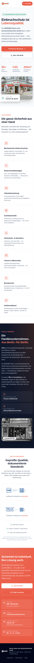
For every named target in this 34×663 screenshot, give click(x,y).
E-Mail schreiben (17, 592)
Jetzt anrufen (17, 586)
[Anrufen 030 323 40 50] (27, 4)
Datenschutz (18, 658)
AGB (25, 658)
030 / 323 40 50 (17, 55)
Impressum (10, 658)
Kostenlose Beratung (17, 49)
